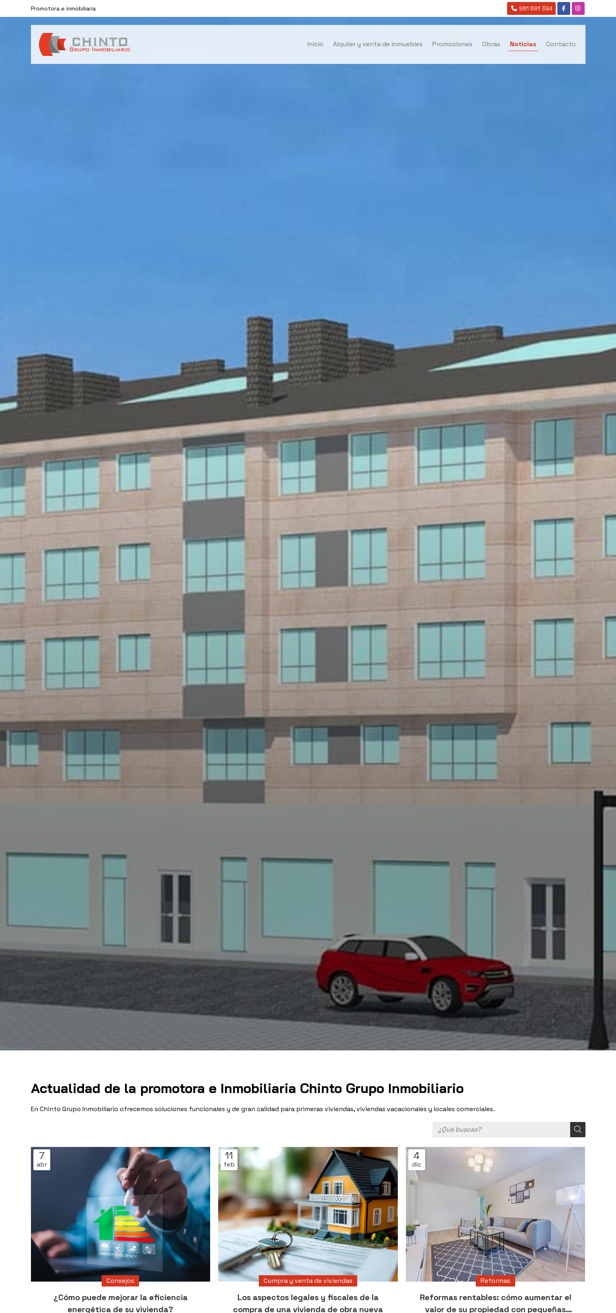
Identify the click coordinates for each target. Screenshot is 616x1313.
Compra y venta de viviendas (308, 1280)
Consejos (120, 1280)
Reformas (495, 1280)
